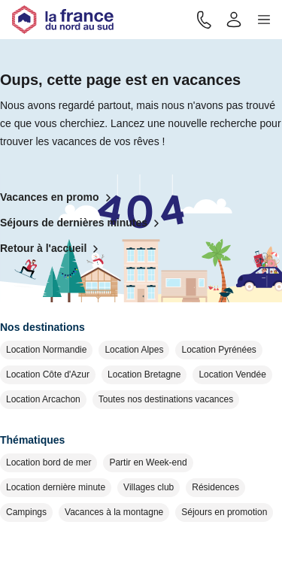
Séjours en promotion (224, 512)
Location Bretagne (144, 374)
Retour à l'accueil (52, 249)
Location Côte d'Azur (47, 374)
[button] (264, 19)
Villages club (148, 487)
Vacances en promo (58, 198)
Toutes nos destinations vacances (166, 399)
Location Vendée (232, 374)
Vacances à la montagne (114, 512)
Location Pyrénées (218, 349)
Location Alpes (134, 349)
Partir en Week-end (147, 462)
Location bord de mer (48, 462)
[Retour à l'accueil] (63, 19)
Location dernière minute (55, 487)
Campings (26, 512)
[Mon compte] (234, 19)
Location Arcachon (43, 399)
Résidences (215, 487)
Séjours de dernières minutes (82, 223)
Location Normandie (46, 349)
